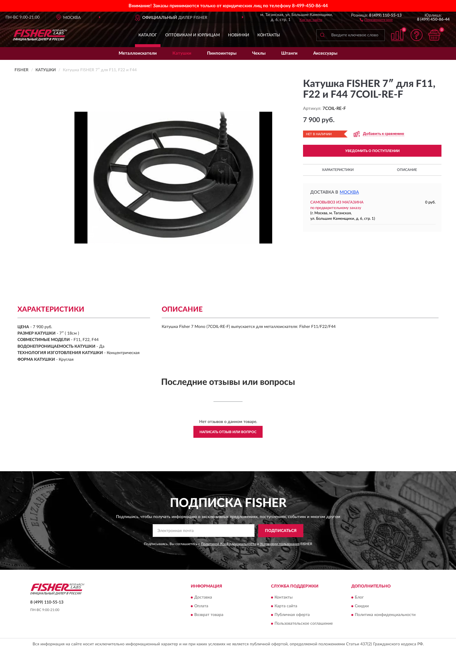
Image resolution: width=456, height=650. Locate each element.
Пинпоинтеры (221, 53)
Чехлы (259, 53)
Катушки (181, 53)
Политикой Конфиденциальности (228, 544)
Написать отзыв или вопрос (228, 432)
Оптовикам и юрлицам (192, 35)
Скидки (362, 606)
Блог (359, 598)
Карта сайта (286, 606)
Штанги (289, 53)
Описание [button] (407, 170)
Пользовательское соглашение (304, 624)
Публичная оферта (292, 615)
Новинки (238, 35)
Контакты (268, 35)
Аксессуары (325, 53)
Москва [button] (349, 192)
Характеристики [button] (338, 170)
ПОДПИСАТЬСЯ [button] (281, 531)
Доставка (203, 598)
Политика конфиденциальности (385, 615)
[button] (376, 19)
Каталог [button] (147, 35)
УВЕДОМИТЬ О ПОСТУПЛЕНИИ (372, 151)
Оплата (201, 606)
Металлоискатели (138, 53)
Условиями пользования (280, 544)
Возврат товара (208, 615)
